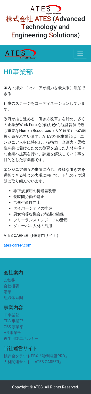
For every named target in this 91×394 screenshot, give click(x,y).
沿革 (7, 292)
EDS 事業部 (13, 321)
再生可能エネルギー (21, 338)
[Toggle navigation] (80, 54)
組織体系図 (13, 297)
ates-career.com (18, 245)
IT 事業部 (11, 315)
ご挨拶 (9, 280)
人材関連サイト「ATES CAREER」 (33, 362)
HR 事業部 (12, 332)
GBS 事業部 (14, 327)
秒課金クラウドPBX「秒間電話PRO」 (36, 356)
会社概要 (11, 286)
